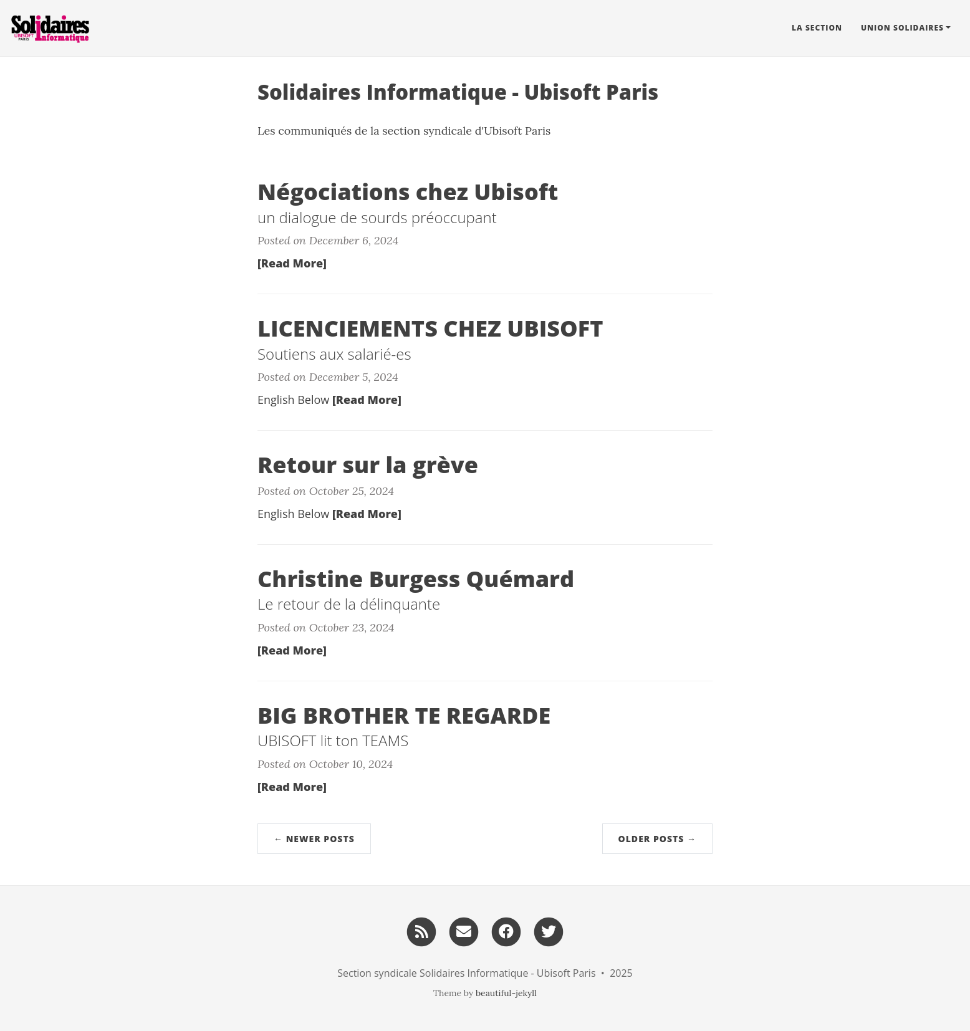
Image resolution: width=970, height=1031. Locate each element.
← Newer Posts (314, 839)
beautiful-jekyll (506, 993)
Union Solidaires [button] (902, 27)
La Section (817, 27)
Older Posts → (657, 839)
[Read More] (292, 263)
